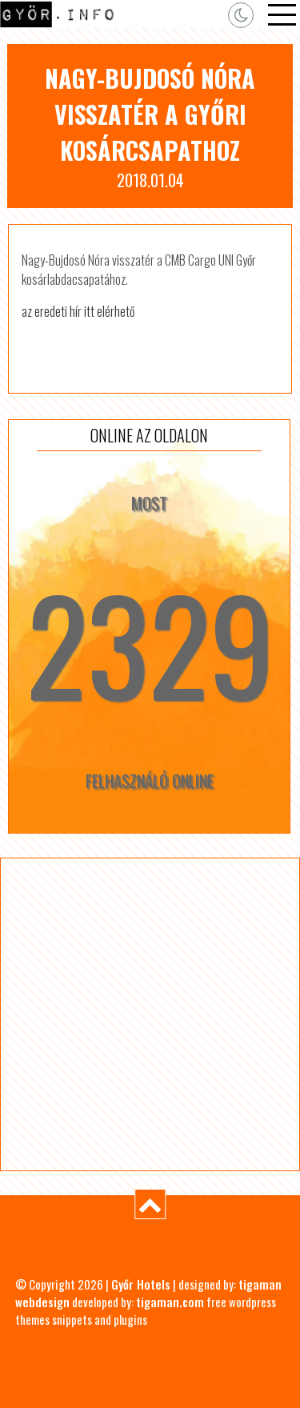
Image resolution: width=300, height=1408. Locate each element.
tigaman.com (170, 1301)
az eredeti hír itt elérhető (78, 311)
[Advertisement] (150, 1014)
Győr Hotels (140, 1284)
